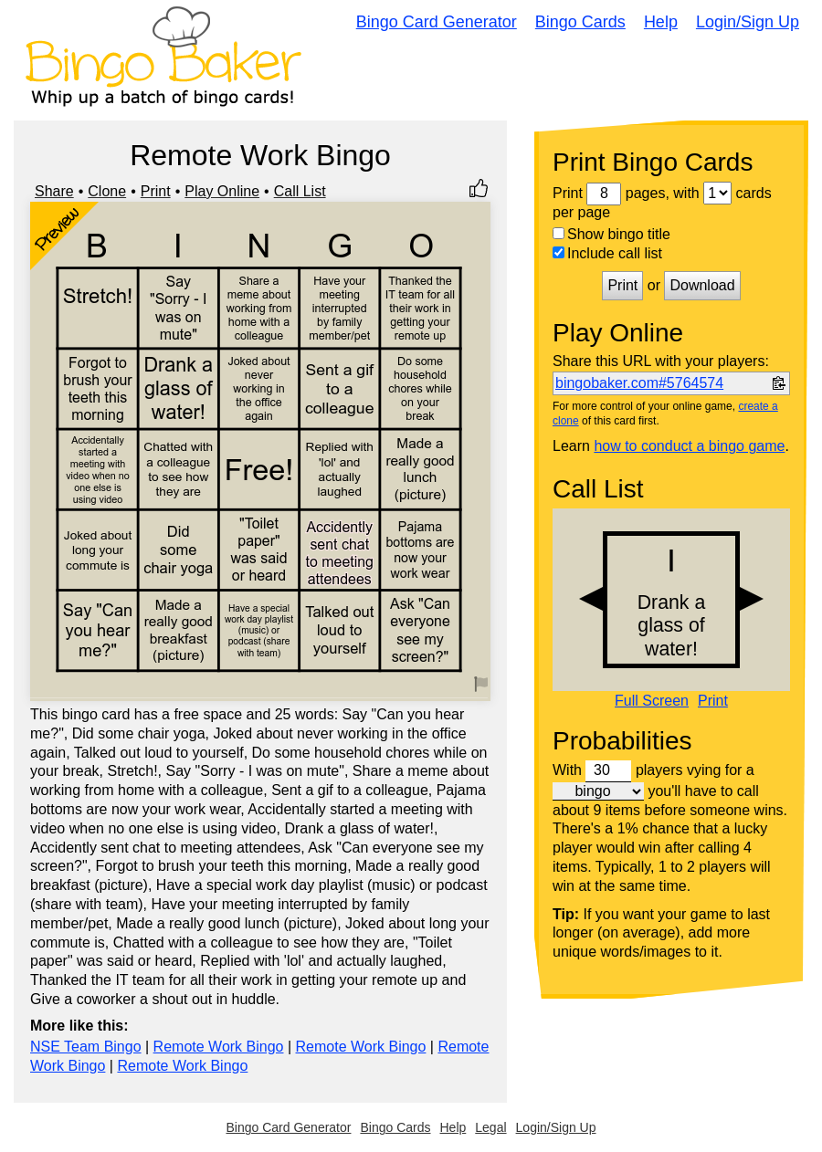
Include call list (607, 253)
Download (701, 285)
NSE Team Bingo (86, 1046)
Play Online (221, 191)
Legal (490, 1127)
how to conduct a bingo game (689, 446)
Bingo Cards (580, 22)
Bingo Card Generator (436, 22)
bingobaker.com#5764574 (639, 383)
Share (54, 191)
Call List (300, 191)
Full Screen (652, 701)
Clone (107, 191)
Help (661, 22)
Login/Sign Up (747, 22)
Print (156, 191)
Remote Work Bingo (218, 1046)
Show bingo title (611, 234)
